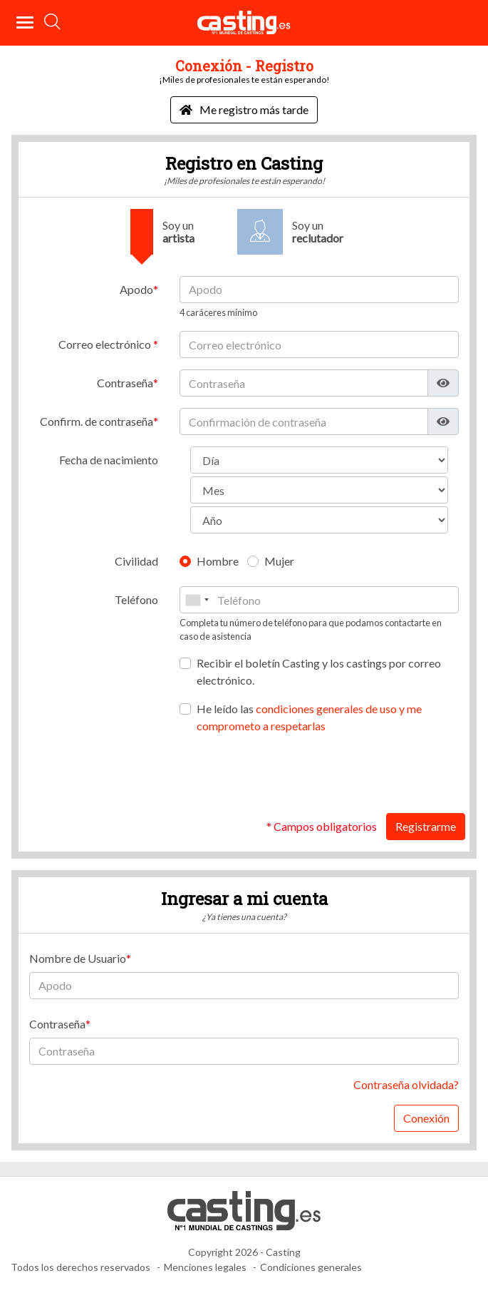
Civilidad (136, 561)
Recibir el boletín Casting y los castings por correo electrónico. (319, 671)
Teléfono (136, 599)
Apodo (136, 289)
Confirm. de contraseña (96, 421)
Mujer (279, 561)
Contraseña (125, 382)
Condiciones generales (311, 1267)
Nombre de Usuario (77, 958)
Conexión (426, 1118)
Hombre (218, 561)
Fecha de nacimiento (108, 459)
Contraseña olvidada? (406, 1084)
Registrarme (425, 826)
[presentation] (350, 774)
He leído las (309, 717)
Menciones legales (205, 1267)
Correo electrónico (105, 344)
